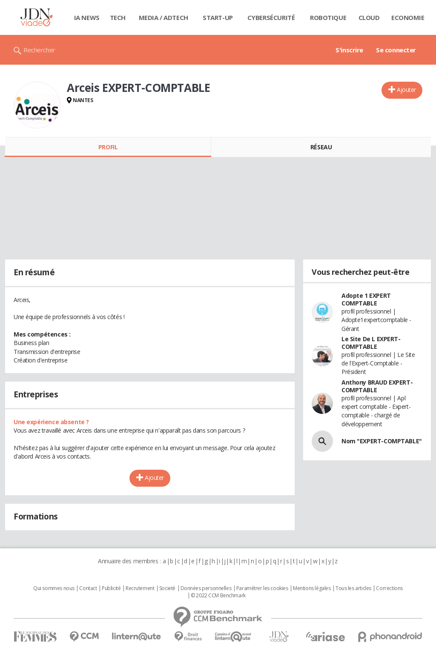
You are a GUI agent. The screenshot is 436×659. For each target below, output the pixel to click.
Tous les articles (353, 588)
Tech (118, 17)
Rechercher (39, 50)
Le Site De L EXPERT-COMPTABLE (371, 343)
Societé (167, 588)
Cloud (369, 17)
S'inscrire (349, 50)
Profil (108, 147)
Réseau (321, 147)
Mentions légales (311, 588)
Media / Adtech (163, 17)
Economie (408, 17)
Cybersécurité (271, 17)
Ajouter (406, 90)
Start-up (218, 17)
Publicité (111, 588)
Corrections (389, 588)
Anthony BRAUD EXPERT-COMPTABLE (377, 386)
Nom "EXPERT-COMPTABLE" (381, 441)
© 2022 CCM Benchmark (218, 596)
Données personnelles (206, 588)
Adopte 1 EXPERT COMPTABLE (366, 299)
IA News (87, 17)
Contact (88, 588)
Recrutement (140, 588)
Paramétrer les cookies (262, 588)
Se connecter (396, 50)
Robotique (328, 17)
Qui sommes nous (54, 588)
